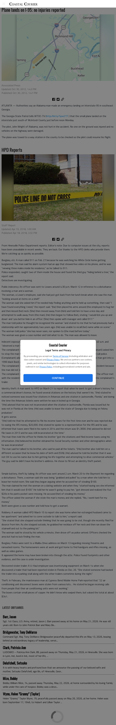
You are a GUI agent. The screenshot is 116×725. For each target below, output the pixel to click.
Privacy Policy (53, 359)
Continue (58, 378)
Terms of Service (60, 356)
